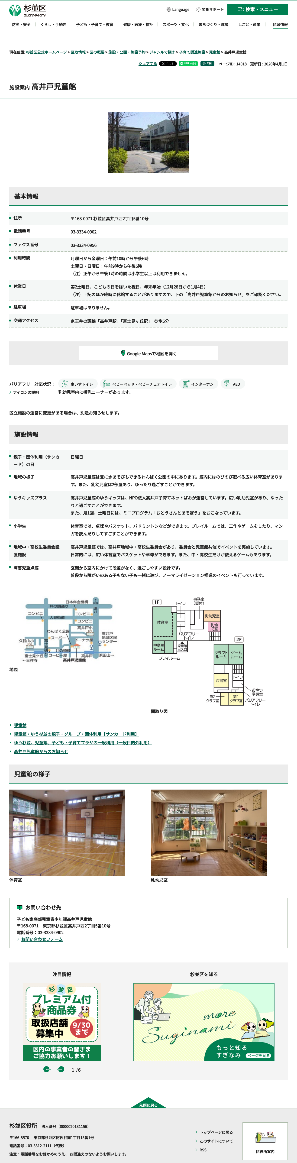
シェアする (148, 50)
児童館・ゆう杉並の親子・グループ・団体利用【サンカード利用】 (76, 720)
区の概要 (97, 38)
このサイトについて (216, 1127)
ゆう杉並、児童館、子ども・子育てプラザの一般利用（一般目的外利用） (83, 729)
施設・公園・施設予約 (126, 38)
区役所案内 (265, 1138)
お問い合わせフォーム (42, 926)
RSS (203, 1136)
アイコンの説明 (26, 379)
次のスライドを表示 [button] (61, 1056)
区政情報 (78, 38)
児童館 (214, 38)
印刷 (209, 50)
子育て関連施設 (192, 38)
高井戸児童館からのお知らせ (41, 738)
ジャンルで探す (162, 38)
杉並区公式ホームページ (46, 38)
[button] (178, 9)
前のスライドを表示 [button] (46, 1056)
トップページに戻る (216, 1118)
